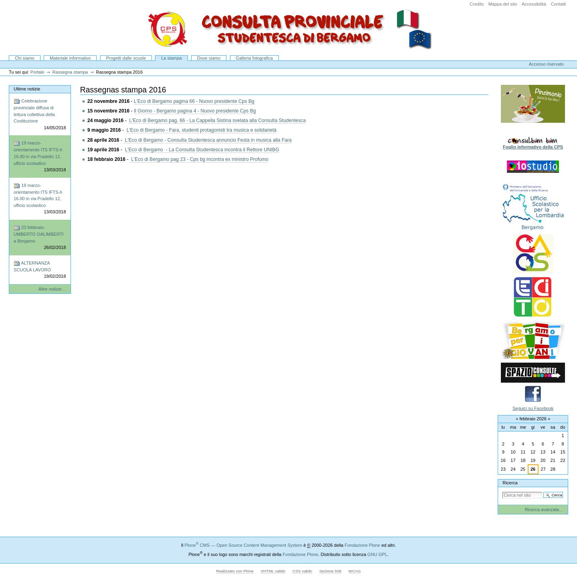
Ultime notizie (27, 88)
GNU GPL (377, 554)
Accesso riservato (546, 64)
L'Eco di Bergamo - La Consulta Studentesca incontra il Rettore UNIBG (202, 150)
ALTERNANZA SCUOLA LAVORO (40, 270)
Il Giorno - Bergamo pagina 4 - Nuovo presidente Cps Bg (195, 111)
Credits (477, 4)
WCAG (355, 571)
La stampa (171, 58)
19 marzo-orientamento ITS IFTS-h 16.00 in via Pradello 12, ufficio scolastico (40, 156)
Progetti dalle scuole (126, 58)
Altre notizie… (52, 289)
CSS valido (302, 571)
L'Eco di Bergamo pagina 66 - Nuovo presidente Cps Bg (194, 101)
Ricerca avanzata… (544, 509)
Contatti (558, 4)
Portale (37, 72)
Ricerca (509, 482)
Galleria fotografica (254, 58)
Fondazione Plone (362, 545)
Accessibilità (534, 4)
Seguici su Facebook (532, 408)
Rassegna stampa (70, 72)
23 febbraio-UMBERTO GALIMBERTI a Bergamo (40, 238)
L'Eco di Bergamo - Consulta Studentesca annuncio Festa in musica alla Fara (207, 140)
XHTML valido (272, 571)
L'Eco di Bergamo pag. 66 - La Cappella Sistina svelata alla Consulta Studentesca (217, 120)
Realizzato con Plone (235, 571)
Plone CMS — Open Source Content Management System (243, 545)
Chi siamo (24, 58)
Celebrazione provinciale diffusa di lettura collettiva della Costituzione (40, 114)
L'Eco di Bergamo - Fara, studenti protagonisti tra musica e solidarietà (201, 130)
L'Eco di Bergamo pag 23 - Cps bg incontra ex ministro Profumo (199, 159)
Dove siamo (208, 58)
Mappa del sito (502, 4)
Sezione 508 (330, 571)
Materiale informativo (70, 58)
